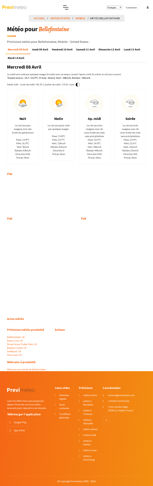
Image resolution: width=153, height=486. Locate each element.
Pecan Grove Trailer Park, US (22, 344)
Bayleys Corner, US (16, 347)
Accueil (39, 18)
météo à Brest (90, 429)
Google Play (20, 422)
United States (60, 18)
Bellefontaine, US (16, 337)
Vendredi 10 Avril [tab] (62, 49)
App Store (19, 430)
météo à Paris (90, 395)
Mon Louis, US (14, 354)
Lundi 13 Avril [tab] (132, 49)
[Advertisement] (28, 198)
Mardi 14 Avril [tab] (16, 58)
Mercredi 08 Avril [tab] (18, 49)
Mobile (80, 18)
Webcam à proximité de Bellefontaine (26, 369)
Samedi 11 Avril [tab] (85, 49)
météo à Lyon (90, 450)
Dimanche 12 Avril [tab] (109, 49)
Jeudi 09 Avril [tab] (40, 49)
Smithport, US (14, 351)
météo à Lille (89, 435)
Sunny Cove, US (15, 340)
